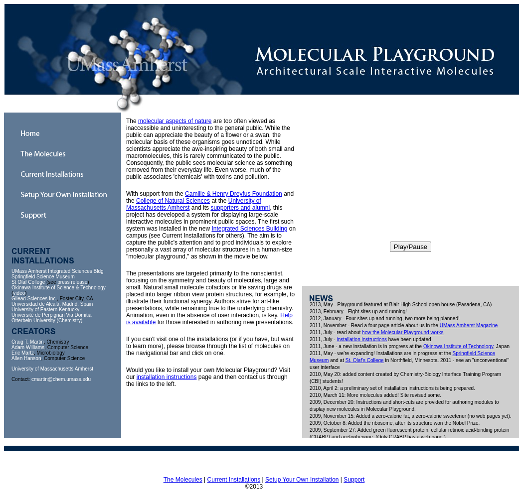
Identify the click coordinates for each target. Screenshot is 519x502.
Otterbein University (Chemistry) (46, 320)
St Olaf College (28, 282)
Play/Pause (410, 247)
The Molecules (183, 479)
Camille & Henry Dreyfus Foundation (233, 193)
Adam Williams (27, 347)
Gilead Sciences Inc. (34, 298)
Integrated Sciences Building (249, 228)
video (19, 293)
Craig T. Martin (27, 342)
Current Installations (234, 479)
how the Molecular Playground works (402, 332)
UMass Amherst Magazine (469, 325)
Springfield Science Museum (43, 276)
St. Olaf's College (365, 360)
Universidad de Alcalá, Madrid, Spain (52, 304)
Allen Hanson (26, 358)
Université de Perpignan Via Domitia (51, 315)
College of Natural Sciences (173, 200)
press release (72, 282)
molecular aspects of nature (174, 121)
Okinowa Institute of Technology (458, 346)
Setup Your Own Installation (302, 479)
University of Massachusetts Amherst (52, 369)
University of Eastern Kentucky (45, 309)
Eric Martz (22, 353)
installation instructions (167, 377)
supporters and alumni (240, 207)
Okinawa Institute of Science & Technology (58, 287)
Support (354, 479)
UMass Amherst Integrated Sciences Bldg (57, 271)
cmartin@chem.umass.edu (61, 379)
